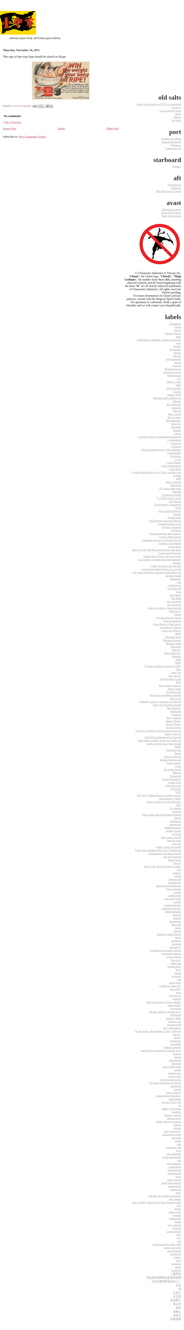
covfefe (177, 901)
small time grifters (171, 1182)
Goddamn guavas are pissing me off (161, 540)
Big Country (174, 417)
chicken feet (174, 882)
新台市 (177, 1303)
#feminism (175, 349)
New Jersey (175, 675)
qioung (177, 1128)
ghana (178, 972)
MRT (178, 633)
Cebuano (176, 446)
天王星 (177, 1296)
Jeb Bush (176, 598)
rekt (179, 1144)
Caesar (177, 433)
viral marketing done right (167, 1244)
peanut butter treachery (168, 1095)
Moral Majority (172, 653)
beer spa (176, 843)
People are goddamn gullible (165, 695)
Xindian (176, 811)
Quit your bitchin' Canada (167, 704)
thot (179, 1205)
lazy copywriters (172, 1027)
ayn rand (176, 834)
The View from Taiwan (168, 191)
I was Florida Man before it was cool (161, 569)
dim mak (176, 924)
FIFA (178, 507)
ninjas (178, 1069)
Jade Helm (175, 595)
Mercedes (176, 646)
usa (179, 1241)
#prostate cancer (172, 372)
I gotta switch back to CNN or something (158, 104)
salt (179, 1160)
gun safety (175, 989)
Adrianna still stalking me (167, 397)
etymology (175, 947)
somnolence (174, 1186)
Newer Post (9, 128)
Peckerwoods (174, 691)
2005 (178, 385)
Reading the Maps (171, 138)
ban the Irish (174, 840)
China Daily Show (171, 212)
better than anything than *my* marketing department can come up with (158, 852)
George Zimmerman (170, 536)
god (179, 979)
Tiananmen (175, 323)
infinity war (174, 1021)
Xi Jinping (175, 808)
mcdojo (177, 1053)
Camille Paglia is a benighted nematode (159, 436)
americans (175, 821)
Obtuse (177, 117)
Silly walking (174, 717)
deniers (177, 918)
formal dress (174, 966)
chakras (177, 872)
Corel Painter (174, 462)
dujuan (177, 930)
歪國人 (177, 1311)
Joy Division (174, 604)
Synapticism (174, 184)
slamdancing (174, 1173)
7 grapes (176, 391)
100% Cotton (174, 381)
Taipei (177, 753)
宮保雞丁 (175, 1299)
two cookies (174, 1224)
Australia (176, 407)
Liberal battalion (172, 620)
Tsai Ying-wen (173, 785)
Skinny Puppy (173, 721)
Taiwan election (172, 756)
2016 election (173, 388)
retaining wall (173, 1147)
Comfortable (174, 452)
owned (177, 1089)
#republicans (174, 375)
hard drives (175, 995)
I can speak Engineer (169, 553)
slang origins (174, 1179)
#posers (177, 365)
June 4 (177, 330)
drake (178, 927)
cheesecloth (174, 879)
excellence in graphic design (165, 950)
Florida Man (174, 517)
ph (179, 1105)
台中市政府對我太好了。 (166, 1281)
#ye (179, 378)
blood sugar (174, 859)
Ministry (176, 649)
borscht (177, 863)
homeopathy (174, 1005)
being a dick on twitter (169, 847)
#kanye (177, 355)
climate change (173, 333)
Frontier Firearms (171, 527)
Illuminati (175, 578)
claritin (177, 892)
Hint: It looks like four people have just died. (156, 549)
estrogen (176, 943)
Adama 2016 (174, 394)
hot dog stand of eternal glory (165, 1011)
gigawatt (176, 976)
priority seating (173, 1115)
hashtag (177, 998)
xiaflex (177, 1257)
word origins (174, 1250)
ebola (178, 937)
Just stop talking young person (164, 607)
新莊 (178, 1307)
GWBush (176, 530)
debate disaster (173, 911)
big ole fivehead (172, 856)
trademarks (175, 1218)
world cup (175, 1254)
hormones (175, 1008)
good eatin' (175, 982)
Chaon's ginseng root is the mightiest (161, 449)
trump (178, 1221)
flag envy (176, 960)
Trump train (174, 782)
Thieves (176, 772)
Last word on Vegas (170, 110)
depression (175, 921)
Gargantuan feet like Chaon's (165, 533)
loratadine (175, 1044)
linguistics (175, 1040)
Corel (178, 459)
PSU (178, 682)
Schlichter (175, 711)
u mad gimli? (174, 1231)
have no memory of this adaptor (163, 1002)
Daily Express (173, 481)
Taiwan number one (170, 759)
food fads (176, 963)
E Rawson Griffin (171, 494)
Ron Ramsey (174, 708)
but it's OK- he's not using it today (162, 866)
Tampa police (173, 763)
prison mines (174, 1118)
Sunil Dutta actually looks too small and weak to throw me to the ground (159, 742)
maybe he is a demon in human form (161, 1050)
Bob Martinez (173, 420)
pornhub (176, 1111)
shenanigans (174, 1170)
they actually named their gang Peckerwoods (156, 1202)
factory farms (174, 956)
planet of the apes (171, 1108)
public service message (168, 1121)
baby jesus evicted (171, 837)
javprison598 (174, 1024)
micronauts (175, 1060)
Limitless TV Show (170, 627)
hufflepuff (175, 1014)
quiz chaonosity (172, 1131)
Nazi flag (176, 672)
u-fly (178, 1234)
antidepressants (172, 827)
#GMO (177, 346)
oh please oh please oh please (165, 1082)
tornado (177, 1215)
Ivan (178, 591)
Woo (178, 805)
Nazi (178, 669)
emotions (176, 940)
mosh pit (176, 1063)
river (178, 1150)
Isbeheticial (175, 585)
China (178, 326)
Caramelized (174, 439)
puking (177, 1124)
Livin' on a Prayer (171, 630)
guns (178, 992)
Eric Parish (175, 501)
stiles (178, 1192)
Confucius (175, 456)
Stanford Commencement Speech (163, 737)
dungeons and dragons (169, 934)
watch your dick (172, 1247)
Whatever (176, 145)
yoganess (176, 1263)
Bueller (177, 430)
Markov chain (173, 643)
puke (178, 336)
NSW (178, 662)
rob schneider (173, 1153)
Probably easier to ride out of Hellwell (160, 701)
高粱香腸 (175, 1318)
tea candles (175, 1199)
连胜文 (177, 1315)
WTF (178, 792)
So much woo (173, 727)
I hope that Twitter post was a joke (162, 556)
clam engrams (173, 888)
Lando (177, 614)
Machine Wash (173, 637)
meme (177, 1056)
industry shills (173, 1018)
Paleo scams (174, 688)
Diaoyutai (175, 485)
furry (178, 969)
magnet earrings (172, 1047)
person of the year (171, 1102)
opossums (175, 1086)
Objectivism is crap (170, 679)
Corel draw (175, 469)
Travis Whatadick (171, 779)
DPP (178, 478)
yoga (178, 1260)
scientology (175, 1166)
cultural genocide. (171, 908)
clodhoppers (174, 895)
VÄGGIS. (175, 788)
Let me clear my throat (168, 617)
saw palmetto (174, 1163)
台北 (178, 1284)
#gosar (177, 352)
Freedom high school (169, 523)
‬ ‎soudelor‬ (176, 1270)
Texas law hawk (172, 769)
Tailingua (176, 188)
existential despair (171, 953)
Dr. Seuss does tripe (170, 488)
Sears (178, 113)
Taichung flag (173, 750)
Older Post (113, 128)
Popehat (176, 166)
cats (179, 869)
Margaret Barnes (172, 640)
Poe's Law (175, 698)
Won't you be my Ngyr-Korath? (164, 801)
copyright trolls (172, 898)
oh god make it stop (170, 1079)
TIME (177, 746)
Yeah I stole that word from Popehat (161, 814)
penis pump (175, 1098)
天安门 (177, 1292)
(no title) (176, 107)
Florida (177, 514)
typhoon (176, 1228)
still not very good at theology (164, 1195)
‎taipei (178, 1266)
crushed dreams (172, 905)
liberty (177, 1037)
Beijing (177, 410)
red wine (176, 1137)
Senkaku (176, 714)
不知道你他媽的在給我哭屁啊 (163, 1277)
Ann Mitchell (174, 404)
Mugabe (176, 656)
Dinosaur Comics (171, 209)
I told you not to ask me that (165, 565)
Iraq (179, 582)
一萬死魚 (175, 1273)
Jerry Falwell (174, 601)
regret (178, 1140)
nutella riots (174, 1073)
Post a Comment (12, 122)
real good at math (171, 1134)
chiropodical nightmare (168, 885)
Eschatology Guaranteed (167, 504)
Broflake (176, 427)
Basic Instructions (171, 215)
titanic (177, 1208)
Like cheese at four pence (167, 624)
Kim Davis (175, 611)
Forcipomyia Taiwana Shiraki (165, 520)
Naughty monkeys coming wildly (163, 666)
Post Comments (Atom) (32, 136)
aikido (177, 817)
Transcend (175, 775)
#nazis (177, 362)
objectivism (174, 1076)
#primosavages (173, 368)
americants (175, 824)
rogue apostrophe (171, 1157)
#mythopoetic (173, 359)
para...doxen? (174, 1092)
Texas (178, 766)
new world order (172, 1066)
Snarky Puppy (173, 724)
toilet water (175, 1212)
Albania (176, 401)
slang (178, 1176)
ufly (179, 1237)
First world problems (169, 511)
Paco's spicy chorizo (170, 685)
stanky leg (175, 1189)
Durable (176, 491)
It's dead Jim (174, 588)
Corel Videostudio (171, 465)
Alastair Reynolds (171, 141)
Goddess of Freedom (169, 543)
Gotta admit (174, 546)
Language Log (173, 148)
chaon (178, 876)
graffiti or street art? (170, 985)
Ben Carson (174, 414)
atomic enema (173, 830)
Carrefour (176, 443)
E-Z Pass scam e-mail (169, 498)
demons (177, 914)
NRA (178, 659)
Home (61, 128)
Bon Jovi (176, 423)
